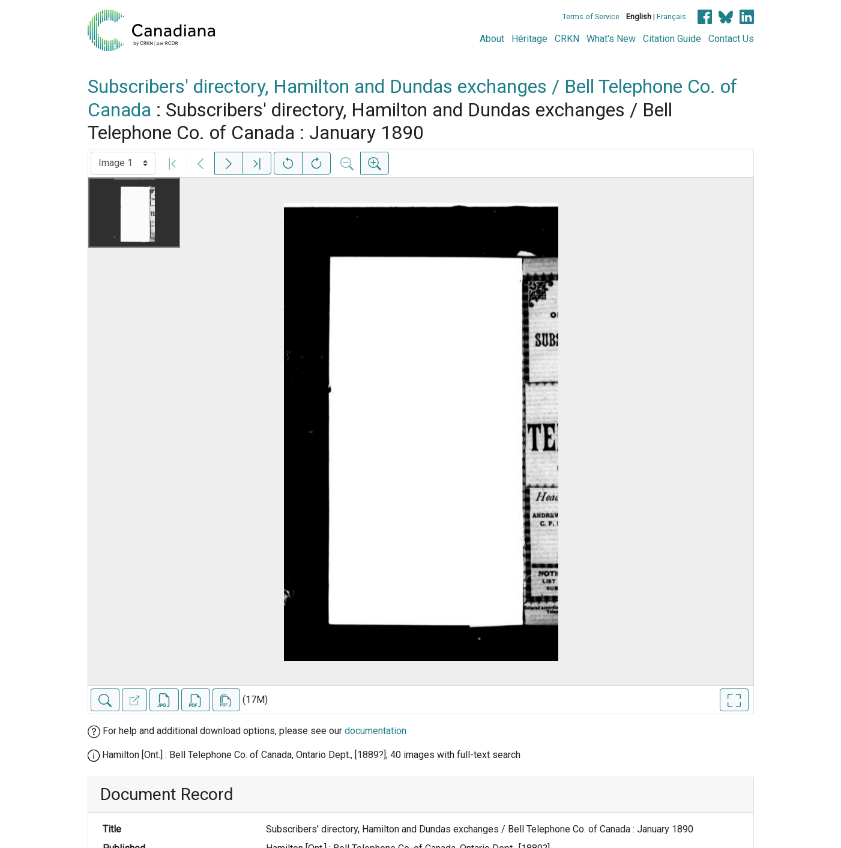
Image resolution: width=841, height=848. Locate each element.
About (492, 38)
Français (671, 16)
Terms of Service (590, 16)
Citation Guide (672, 38)
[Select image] (123, 163)
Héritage (529, 38)
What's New (611, 38)
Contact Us (731, 38)
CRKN (567, 38)
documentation (375, 730)
